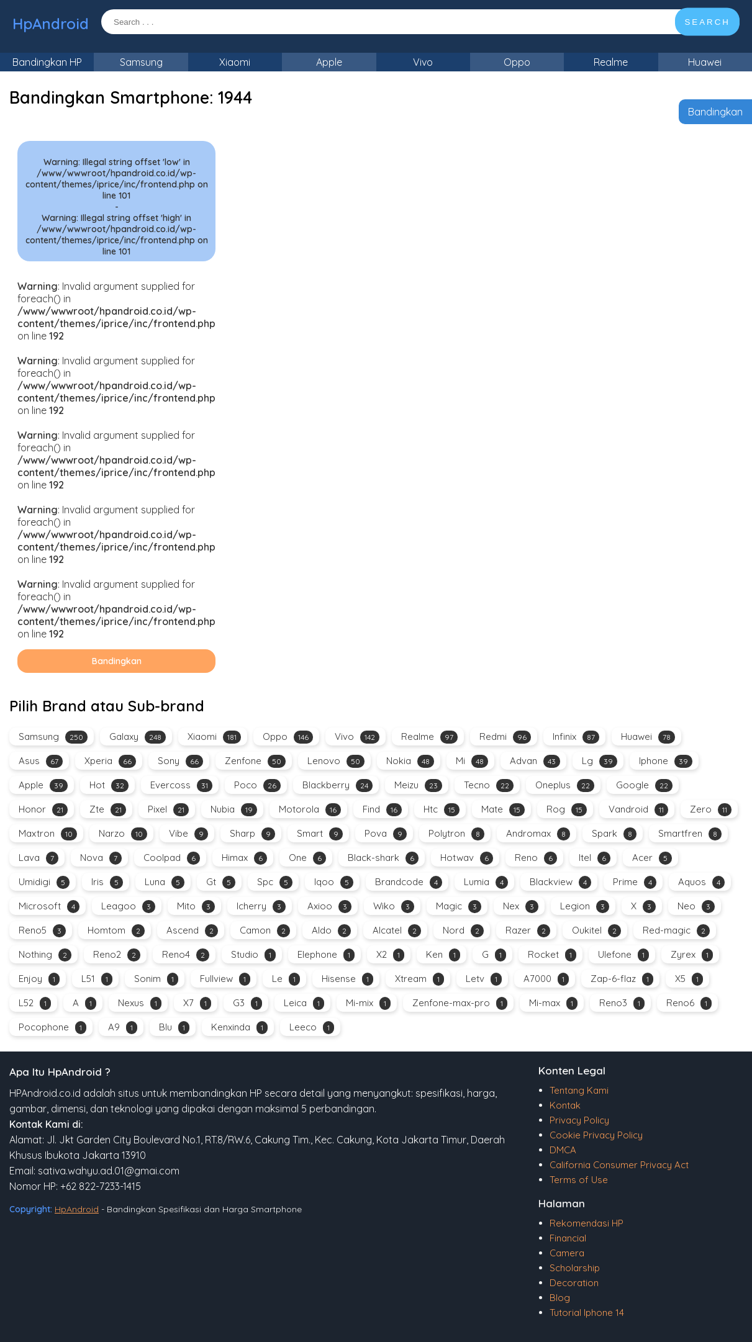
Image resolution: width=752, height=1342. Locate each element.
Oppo (517, 62)
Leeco (311, 1027)
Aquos (701, 882)
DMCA (563, 1150)
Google (644, 785)
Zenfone (255, 761)
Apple (329, 62)
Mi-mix (368, 1003)
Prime (634, 882)
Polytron (456, 833)
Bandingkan (715, 112)
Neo (696, 906)
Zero (711, 809)
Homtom (116, 930)
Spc (274, 882)
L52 (35, 1003)
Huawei (705, 62)
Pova (386, 833)
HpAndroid (50, 23)
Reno (536, 858)
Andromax (538, 833)
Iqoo (333, 882)
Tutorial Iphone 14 (587, 1312)
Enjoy (39, 979)
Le (286, 979)
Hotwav (466, 858)
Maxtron (48, 833)
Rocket (552, 954)
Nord (463, 930)
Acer (652, 858)
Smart (320, 833)
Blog (560, 1298)
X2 (390, 954)
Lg (599, 761)
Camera (567, 1253)
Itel (594, 858)
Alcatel (397, 930)
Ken (443, 954)
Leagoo (128, 906)
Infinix (576, 737)
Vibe (188, 833)
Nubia (234, 809)
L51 (96, 979)
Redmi (505, 737)
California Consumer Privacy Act (619, 1165)
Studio (253, 954)
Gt (220, 882)
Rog (566, 809)
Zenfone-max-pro (459, 1003)
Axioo (329, 906)
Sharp (252, 833)
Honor (43, 809)
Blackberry (337, 785)
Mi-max (553, 1003)
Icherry (261, 906)
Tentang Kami (579, 1090)
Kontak (565, 1105)
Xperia (110, 761)
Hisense (347, 979)
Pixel (168, 809)
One (307, 858)
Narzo (123, 833)
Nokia (410, 761)
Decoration (574, 1283)
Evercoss (181, 785)
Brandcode (408, 882)
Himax (244, 858)
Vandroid (638, 809)
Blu (174, 1027)
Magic (458, 906)
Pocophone (52, 1027)
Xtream (419, 979)
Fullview (225, 979)
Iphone (665, 761)
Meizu (418, 785)
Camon (265, 930)
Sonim (156, 979)
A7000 (546, 979)
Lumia (486, 882)
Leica (304, 1003)
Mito (196, 906)
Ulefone (623, 954)
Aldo (331, 930)
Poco (257, 785)
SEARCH (707, 22)
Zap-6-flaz (622, 979)
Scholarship (575, 1268)
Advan (535, 761)
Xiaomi (234, 62)
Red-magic (676, 930)
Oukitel (596, 930)
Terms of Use (579, 1180)
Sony (180, 761)
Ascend (192, 930)
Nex (520, 906)
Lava (38, 858)
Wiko (393, 906)
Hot (109, 785)
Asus (41, 761)
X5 (689, 979)
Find (382, 809)
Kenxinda (239, 1027)
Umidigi (44, 882)
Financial (568, 1238)
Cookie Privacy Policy (596, 1135)
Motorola (310, 809)
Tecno (489, 785)
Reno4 (185, 954)
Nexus (139, 1003)
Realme (611, 62)
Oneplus (564, 785)
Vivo (423, 62)
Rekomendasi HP (586, 1223)
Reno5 (42, 930)
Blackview (560, 882)
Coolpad (171, 858)
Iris (107, 882)
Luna (164, 882)
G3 (247, 1003)
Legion (584, 906)
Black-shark (383, 858)
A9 (122, 1027)
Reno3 (622, 1003)
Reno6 (689, 1003)
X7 (197, 1003)
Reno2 (116, 954)
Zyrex (692, 954)
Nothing (45, 954)
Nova (101, 858)
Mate (503, 809)
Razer (527, 930)
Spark (614, 833)
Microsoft (49, 906)
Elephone (326, 954)
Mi (472, 761)
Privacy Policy (579, 1120)
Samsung (141, 62)
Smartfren (690, 833)
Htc (442, 809)
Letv (484, 979)
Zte (107, 809)
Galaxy (137, 737)
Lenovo (336, 761)
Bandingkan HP (47, 62)
